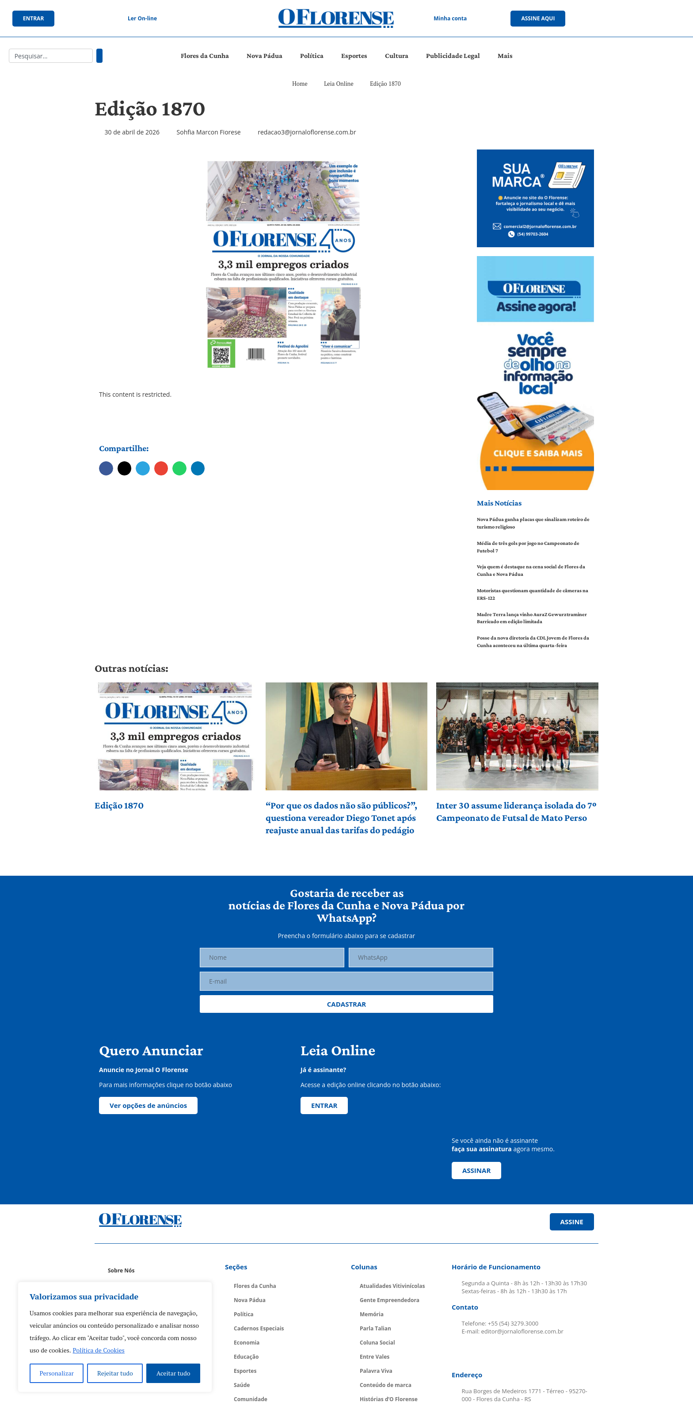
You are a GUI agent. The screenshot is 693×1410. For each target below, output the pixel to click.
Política (312, 55)
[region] (115, 1337)
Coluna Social (377, 1342)
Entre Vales (374, 1356)
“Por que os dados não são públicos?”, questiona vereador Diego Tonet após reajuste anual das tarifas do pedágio (341, 817)
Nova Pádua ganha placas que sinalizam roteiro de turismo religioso (533, 523)
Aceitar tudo (173, 1373)
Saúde (242, 1385)
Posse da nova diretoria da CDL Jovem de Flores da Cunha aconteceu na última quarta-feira (533, 641)
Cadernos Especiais (259, 1328)
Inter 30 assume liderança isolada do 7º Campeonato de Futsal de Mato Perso (516, 811)
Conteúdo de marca (385, 1385)
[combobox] (51, 56)
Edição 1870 (119, 805)
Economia (246, 1342)
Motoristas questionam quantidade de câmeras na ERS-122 (532, 594)
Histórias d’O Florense (389, 1399)
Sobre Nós (121, 1270)
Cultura (396, 55)
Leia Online (339, 84)
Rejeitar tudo (115, 1373)
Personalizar (57, 1373)
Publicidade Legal (453, 55)
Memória (372, 1314)
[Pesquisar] (99, 56)
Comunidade (250, 1399)
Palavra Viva (376, 1371)
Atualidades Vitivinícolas (392, 1286)
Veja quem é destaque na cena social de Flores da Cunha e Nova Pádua (531, 570)
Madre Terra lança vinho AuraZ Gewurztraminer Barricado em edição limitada (532, 618)
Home (299, 84)
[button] (106, 468)
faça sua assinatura (482, 1149)
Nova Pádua (264, 55)
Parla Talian (375, 1328)
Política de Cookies (99, 1350)
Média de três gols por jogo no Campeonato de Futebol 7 (528, 547)
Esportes (354, 55)
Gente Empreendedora (389, 1300)
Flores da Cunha (205, 55)
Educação (246, 1356)
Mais (505, 55)
